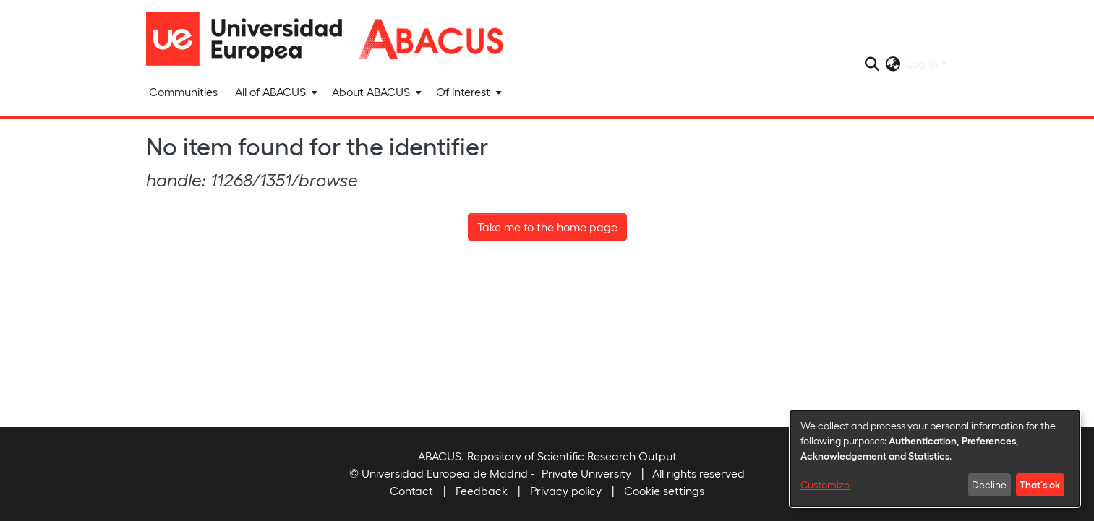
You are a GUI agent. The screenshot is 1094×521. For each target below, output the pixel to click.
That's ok (1040, 484)
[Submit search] (872, 63)
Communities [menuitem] (183, 91)
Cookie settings (664, 490)
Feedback (482, 490)
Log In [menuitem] (922, 63)
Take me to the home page (547, 226)
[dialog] (935, 458)
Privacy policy (566, 490)
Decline (989, 484)
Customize (825, 484)
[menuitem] (274, 91)
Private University (586, 473)
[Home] (251, 39)
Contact (411, 490)
